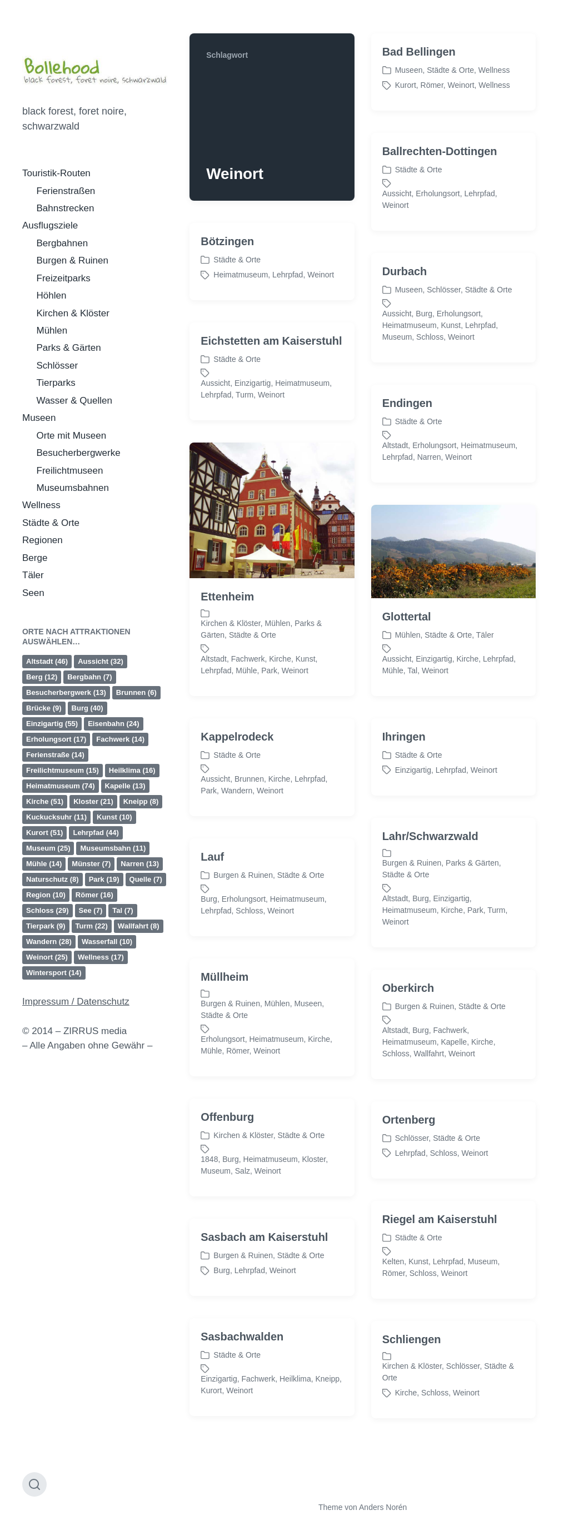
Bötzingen (227, 241)
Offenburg (227, 1182)
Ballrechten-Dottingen (439, 151)
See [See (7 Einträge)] (91, 910)
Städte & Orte (50, 523)
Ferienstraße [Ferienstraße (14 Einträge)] (55, 755)
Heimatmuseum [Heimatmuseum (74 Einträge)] (60, 786)
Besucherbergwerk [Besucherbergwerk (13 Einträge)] (66, 692)
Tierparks (56, 382)
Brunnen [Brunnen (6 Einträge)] (136, 692)
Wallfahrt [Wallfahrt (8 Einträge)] (138, 926)
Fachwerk (450, 1095)
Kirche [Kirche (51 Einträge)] (44, 801)
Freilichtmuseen (70, 470)
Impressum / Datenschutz (75, 1001)
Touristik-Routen (56, 173)
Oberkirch (408, 1053)
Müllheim (224, 1042)
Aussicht (397, 193)
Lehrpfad (480, 193)
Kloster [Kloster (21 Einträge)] (93, 801)
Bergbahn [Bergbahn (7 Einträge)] (89, 677)
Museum (397, 336)
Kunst (451, 325)
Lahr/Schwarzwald (430, 902)
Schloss (429, 336)
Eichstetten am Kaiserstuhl (271, 341)
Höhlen (52, 295)
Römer (432, 85)
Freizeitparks (64, 278)
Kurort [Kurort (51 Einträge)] (44, 832)
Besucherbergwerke (79, 453)
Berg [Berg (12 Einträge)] (41, 677)
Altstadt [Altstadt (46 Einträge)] (47, 661)
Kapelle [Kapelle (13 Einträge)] (125, 786)
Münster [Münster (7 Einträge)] (91, 864)
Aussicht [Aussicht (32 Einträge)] (100, 661)
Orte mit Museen (72, 435)
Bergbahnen (62, 243)
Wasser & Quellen (74, 400)
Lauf (212, 922)
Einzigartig (252, 383)
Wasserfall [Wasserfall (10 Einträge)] (107, 941)
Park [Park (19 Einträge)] (104, 879)
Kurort (405, 85)
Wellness (41, 505)
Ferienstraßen (66, 191)
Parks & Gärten (69, 347)
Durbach (404, 271)
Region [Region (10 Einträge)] (46, 895)
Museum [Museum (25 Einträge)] (48, 848)
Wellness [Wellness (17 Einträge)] (101, 957)
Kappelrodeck (237, 802)
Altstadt (395, 964)
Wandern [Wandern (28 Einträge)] (49, 941)
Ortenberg (409, 1185)
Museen (39, 418)
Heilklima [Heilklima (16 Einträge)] (132, 770)
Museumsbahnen (73, 488)
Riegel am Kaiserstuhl (439, 1285)
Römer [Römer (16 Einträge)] (94, 895)
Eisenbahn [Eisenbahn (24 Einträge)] (113, 723)
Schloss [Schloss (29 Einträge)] (47, 910)
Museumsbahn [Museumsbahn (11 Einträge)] (113, 848)
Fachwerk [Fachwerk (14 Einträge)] (120, 739)
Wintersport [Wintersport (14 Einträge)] (54, 972)
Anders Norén (383, 1507)
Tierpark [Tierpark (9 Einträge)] (46, 926)
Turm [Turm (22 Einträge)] (92, 926)
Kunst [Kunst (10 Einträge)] (114, 817)
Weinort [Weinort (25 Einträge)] (47, 957)
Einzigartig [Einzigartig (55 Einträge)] (52, 723)
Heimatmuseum (240, 274)
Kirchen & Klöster (73, 313)
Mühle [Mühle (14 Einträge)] (44, 864)
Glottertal (406, 682)
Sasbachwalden (242, 1402)
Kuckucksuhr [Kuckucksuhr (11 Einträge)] (56, 817)
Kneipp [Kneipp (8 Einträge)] (141, 801)
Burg (424, 313)
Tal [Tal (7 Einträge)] (122, 910)
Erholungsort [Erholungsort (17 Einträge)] (56, 739)
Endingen (407, 469)
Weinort (461, 85)
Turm (244, 394)
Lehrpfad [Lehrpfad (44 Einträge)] (95, 832)
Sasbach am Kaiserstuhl (264, 1302)
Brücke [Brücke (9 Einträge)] (44, 708)
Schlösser (57, 365)
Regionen (42, 540)
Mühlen (52, 330)
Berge (34, 558)
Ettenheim (227, 662)
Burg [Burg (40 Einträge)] (87, 708)
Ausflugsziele (50, 225)
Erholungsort (438, 193)
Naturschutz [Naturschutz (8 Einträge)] (52, 879)
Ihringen (404, 802)
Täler (33, 575)
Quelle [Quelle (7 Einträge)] (145, 879)
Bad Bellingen (419, 52)
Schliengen (411, 1405)
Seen (33, 593)
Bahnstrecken (65, 208)
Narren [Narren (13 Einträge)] (140, 864)
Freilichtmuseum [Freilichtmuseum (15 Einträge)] (62, 770)
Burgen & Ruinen (72, 260)
